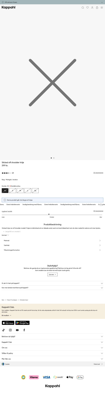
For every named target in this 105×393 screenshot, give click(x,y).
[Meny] (101, 7)
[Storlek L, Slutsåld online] (27, 190)
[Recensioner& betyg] (52, 172)
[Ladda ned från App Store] (8, 323)
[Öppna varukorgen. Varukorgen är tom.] (97, 7)
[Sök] (82, 7)
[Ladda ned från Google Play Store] (22, 323)
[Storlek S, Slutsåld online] (12, 190)
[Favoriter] (87, 7)
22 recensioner (98, 211)
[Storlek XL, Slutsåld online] (35, 190)
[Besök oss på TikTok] (3, 330)
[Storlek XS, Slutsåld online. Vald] (5, 190)
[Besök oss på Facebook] (24, 330)
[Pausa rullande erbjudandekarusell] (101, 204)
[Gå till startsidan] (8, 7)
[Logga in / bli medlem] (92, 7)
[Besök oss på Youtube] (17, 330)
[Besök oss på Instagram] (10, 330)
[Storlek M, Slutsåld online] (20, 190)
